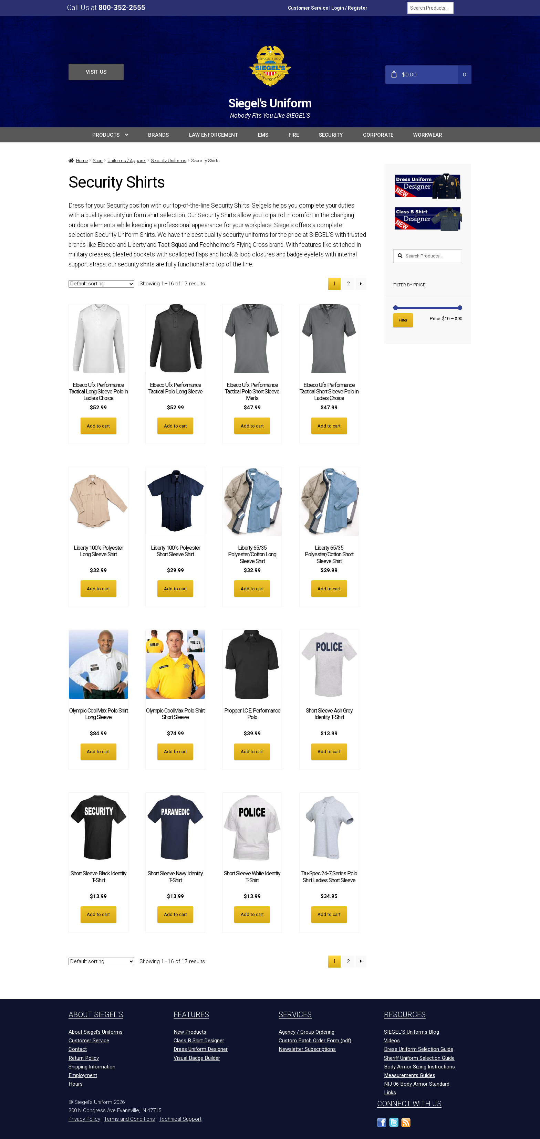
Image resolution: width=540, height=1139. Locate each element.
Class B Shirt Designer (199, 1039)
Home (82, 160)
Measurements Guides (409, 1074)
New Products (190, 1031)
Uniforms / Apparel (126, 160)
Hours (76, 1083)
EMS (263, 135)
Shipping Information (92, 1065)
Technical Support (180, 1118)
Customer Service (308, 8)
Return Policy (84, 1057)
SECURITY (331, 135)
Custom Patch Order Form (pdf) (315, 1039)
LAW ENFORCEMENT (213, 135)
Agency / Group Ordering (306, 1031)
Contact (78, 1048)
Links (390, 1091)
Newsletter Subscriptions (307, 1048)
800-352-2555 (121, 7)
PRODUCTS (106, 135)
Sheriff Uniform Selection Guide (419, 1057)
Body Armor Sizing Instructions (419, 1065)
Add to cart (98, 425)
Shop (98, 160)
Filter (403, 320)
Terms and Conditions (129, 1118)
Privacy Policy (84, 1118)
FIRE (294, 135)
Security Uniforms (168, 160)
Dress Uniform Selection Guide (418, 1048)
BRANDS (158, 135)
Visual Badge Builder (197, 1057)
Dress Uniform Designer (201, 1048)
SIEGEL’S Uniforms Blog (411, 1031)
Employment (83, 1074)
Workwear (427, 135)
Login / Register (349, 8)
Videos (392, 1039)
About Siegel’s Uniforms (96, 1031)
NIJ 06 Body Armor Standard (416, 1083)
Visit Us (96, 72)
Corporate (378, 135)
